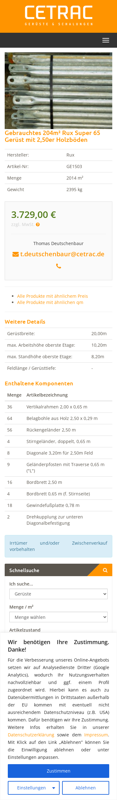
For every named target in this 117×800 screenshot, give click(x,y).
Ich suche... (21, 584)
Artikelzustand (25, 630)
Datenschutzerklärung (31, 735)
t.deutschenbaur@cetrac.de (62, 254)
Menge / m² (21, 607)
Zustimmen (59, 771)
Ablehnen (86, 788)
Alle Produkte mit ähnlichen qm (50, 302)
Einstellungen (31, 788)
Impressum (96, 735)
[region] (58, 716)
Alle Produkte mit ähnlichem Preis (52, 296)
